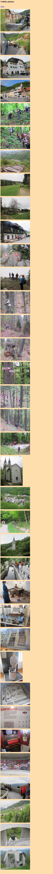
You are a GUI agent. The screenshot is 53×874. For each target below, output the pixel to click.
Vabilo (2, 6)
